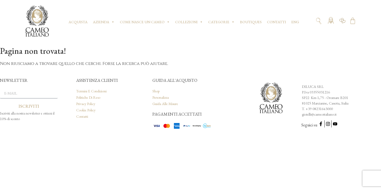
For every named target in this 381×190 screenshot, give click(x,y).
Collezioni (189, 22)
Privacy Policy (85, 103)
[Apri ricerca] (319, 21)
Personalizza (160, 97)
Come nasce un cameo (145, 22)
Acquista (78, 22)
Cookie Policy (86, 110)
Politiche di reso (88, 97)
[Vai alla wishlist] (342, 21)
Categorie (221, 22)
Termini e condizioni (91, 91)
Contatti (276, 22)
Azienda (104, 22)
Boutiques (251, 22)
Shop (156, 91)
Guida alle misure (165, 103)
